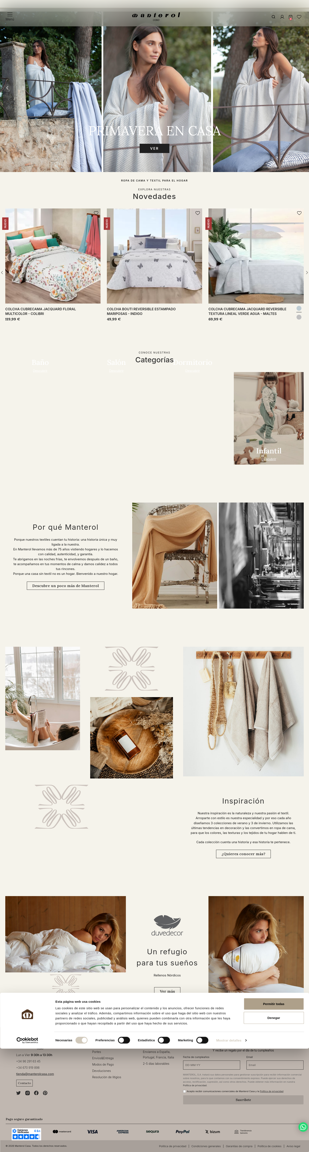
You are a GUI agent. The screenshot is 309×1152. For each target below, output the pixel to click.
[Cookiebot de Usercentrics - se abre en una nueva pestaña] (27, 1144)
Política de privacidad (195, 1085)
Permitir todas (273, 1107)
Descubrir (40, 371)
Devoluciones (101, 1071)
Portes (96, 1052)
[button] (302, 88)
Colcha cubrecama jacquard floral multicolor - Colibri (40, 311)
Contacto (24, 1083)
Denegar (273, 1121)
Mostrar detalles (228, 1144)
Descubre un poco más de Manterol (65, 585)
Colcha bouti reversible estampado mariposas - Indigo (141, 311)
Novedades (154, 196)
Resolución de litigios (106, 1077)
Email (249, 1057)
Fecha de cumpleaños (196, 1057)
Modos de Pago (103, 1064)
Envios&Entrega (103, 1058)
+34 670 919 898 (28, 1067)
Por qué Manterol (66, 527)
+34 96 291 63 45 (28, 1061)
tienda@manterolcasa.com (35, 1074)
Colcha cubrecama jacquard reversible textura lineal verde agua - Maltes (247, 311)
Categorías (154, 359)
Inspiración (243, 800)
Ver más (167, 991)
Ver (154, 148)
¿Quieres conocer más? (243, 853)
